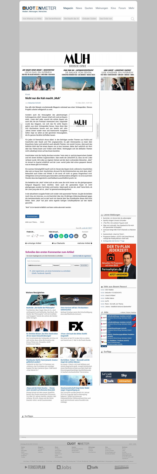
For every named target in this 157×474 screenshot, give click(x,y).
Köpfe (56, 455)
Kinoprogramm (110, 461)
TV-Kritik (90, 450)
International (58, 454)
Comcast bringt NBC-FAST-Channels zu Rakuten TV (119, 231)
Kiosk (42, 222)
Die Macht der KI (71, 18)
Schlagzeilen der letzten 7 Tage (113, 241)
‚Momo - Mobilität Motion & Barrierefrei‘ (116, 307)
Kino (113, 8)
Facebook (24, 455)
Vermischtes (58, 450)
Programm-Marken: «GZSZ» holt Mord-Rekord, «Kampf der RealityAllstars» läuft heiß (118, 237)
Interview (40, 452)
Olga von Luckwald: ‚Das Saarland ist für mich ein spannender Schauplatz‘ (118, 226)
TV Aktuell (32, 461)
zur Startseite (58, 243)
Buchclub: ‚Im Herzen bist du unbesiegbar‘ (117, 218)
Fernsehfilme (92, 461)
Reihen (40, 450)
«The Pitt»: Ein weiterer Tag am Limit (115, 223)
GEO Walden (107, 290)
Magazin (68, 8)
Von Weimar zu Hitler (32, 18)
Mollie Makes (107, 298)
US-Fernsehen (58, 457)
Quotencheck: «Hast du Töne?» (113, 234)
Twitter (23, 457)
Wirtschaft (57, 452)
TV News (63, 461)
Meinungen (102, 8)
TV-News (57, 449)
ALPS (105, 301)
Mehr (131, 8)
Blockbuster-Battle (110, 454)
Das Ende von (106, 18)
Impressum (125, 458)
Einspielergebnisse (110, 452)
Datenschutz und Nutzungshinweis (127, 454)
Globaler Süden (89, 18)
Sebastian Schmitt (34, 103)
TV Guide (78, 461)
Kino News (26, 461)
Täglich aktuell (76, 452)
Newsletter (24, 450)
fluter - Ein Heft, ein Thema (112, 304)
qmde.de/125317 (87, 228)
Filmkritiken (49, 461)
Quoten (89, 8)
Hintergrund (41, 449)
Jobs (123, 450)
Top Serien (130, 461)
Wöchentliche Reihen (77, 449)
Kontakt (124, 452)
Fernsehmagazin (40, 461)
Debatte (90, 449)
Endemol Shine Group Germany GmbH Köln (118, 318)
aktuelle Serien (101, 461)
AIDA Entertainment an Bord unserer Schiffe (115, 342)
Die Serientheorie (53, 18)
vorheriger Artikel (33, 243)
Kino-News (108, 449)
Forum (122, 8)
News (79, 8)
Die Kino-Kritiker (109, 450)
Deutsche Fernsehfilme (120, 461)
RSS (22, 449)
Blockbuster (85, 461)
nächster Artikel (84, 243)
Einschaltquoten (71, 461)
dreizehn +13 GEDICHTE (111, 293)
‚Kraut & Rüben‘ (108, 295)
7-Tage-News (24, 454)
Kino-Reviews (92, 452)
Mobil (22, 452)
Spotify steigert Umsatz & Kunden (114, 220)
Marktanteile (75, 450)
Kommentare (32, 216)
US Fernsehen (57, 461)
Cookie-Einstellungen (128, 457)
